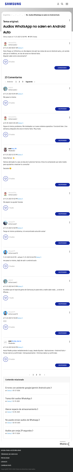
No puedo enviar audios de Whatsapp (21, 420)
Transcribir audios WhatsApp (18, 398)
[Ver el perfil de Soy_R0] (14, 148)
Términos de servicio (9, 454)
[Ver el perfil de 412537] (10, 88)
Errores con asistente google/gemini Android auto (27, 388)
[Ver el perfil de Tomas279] (11, 222)
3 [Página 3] (22, 82)
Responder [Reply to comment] (62, 109)
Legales (4, 462)
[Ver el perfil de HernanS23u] (12, 43)
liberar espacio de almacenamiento (21, 409)
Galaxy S (20, 48)
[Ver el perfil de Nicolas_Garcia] (16, 341)
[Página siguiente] (30, 82)
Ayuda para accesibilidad (11, 450)
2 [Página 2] (19, 82)
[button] (66, 43)
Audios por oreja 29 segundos (18, 430)
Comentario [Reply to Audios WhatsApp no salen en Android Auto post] (62, 68)
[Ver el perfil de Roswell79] (11, 251)
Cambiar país (6, 465)
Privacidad (5, 458)
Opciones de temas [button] (66, 20)
